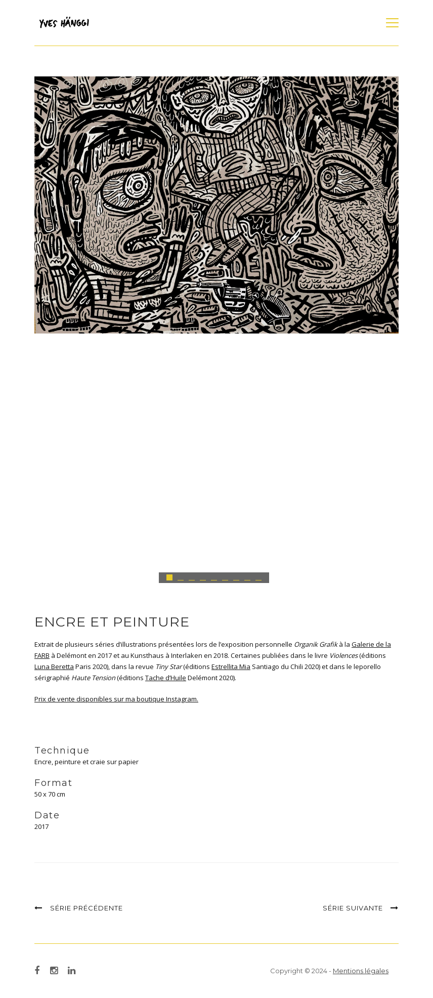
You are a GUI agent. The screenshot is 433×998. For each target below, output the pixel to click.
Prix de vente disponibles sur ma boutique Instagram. (116, 698)
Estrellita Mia (230, 666)
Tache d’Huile (165, 677)
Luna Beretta (54, 666)
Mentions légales (360, 971)
